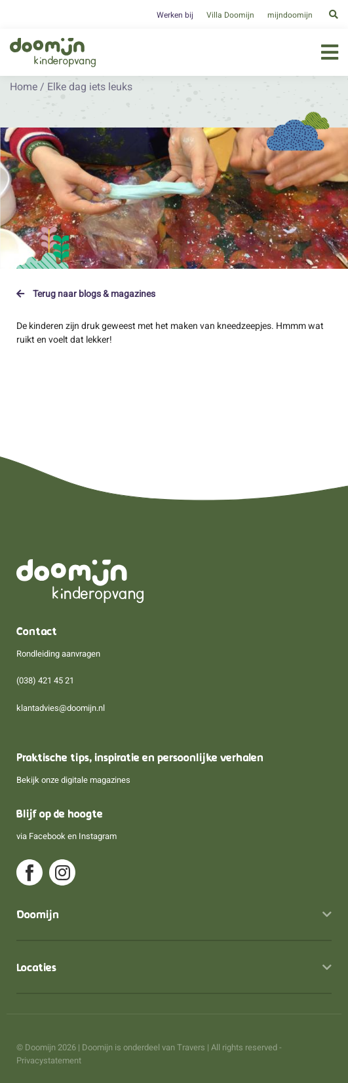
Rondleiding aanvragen (58, 654)
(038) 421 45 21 (45, 680)
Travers (191, 1047)
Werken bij (175, 15)
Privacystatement (48, 1060)
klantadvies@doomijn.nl (60, 708)
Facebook (47, 836)
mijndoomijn (290, 15)
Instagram (98, 836)
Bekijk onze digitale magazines (73, 780)
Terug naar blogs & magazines (85, 293)
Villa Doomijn (230, 15)
